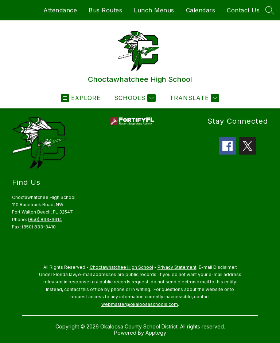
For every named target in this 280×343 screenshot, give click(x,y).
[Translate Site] (193, 98)
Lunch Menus (154, 10)
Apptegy (155, 333)
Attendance (60, 10)
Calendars (200, 10)
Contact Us (243, 10)
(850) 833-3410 (39, 227)
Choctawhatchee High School (121, 267)
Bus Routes (105, 10)
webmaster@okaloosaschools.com (139, 304)
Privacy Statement (177, 267)
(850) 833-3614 (45, 219)
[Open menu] (81, 98)
